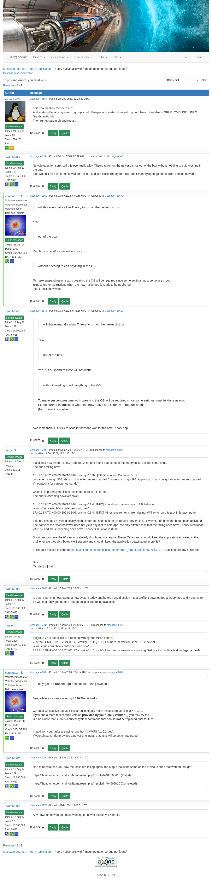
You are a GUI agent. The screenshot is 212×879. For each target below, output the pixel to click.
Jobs (102, 57)
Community (83, 57)
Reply (53, 133)
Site (117, 57)
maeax (9, 625)
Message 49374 (38, 805)
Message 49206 (38, 757)
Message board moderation (18, 73)
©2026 (106, 875)
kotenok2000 (13, 99)
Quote (64, 133)
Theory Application (39, 68)
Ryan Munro (12, 156)
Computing (59, 57)
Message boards (14, 68)
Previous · (10, 85)
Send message (14, 126)
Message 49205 (38, 672)
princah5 (10, 450)
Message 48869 (38, 195)
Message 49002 (38, 450)
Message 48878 (38, 310)
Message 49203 (38, 588)
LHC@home (16, 57)
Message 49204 (38, 625)
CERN (111, 875)
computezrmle (14, 196)
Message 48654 (38, 98)
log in (44, 80)
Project (39, 57)
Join (186, 57)
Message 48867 (38, 156)
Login (198, 57)
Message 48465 (115, 156)
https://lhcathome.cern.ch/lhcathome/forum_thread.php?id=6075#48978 (117, 549)
